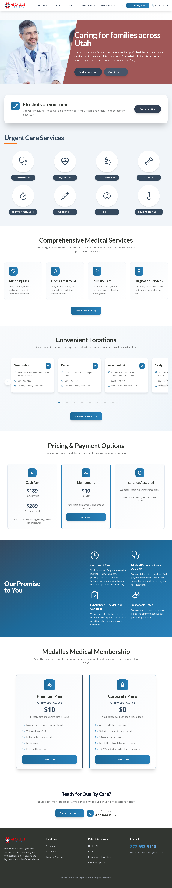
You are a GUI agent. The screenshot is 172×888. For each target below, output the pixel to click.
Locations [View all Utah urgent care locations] (51, 851)
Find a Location (88, 72)
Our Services (115, 72)
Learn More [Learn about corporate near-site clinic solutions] (123, 759)
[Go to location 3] (74, 402)
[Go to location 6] (97, 402)
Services (43, 5)
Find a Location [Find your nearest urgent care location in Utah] (69, 813)
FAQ (122, 5)
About (73, 5)
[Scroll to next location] (164, 382)
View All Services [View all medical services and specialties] (86, 310)
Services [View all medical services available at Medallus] (50, 846)
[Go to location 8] (112, 402)
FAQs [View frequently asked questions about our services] (90, 851)
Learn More (86, 517)
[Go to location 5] (90, 402)
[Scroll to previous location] (7, 382)
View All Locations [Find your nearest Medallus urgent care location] (86, 416)
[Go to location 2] (67, 402)
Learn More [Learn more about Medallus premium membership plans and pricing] (49, 759)
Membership (89, 5)
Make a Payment (138, 5)
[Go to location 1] (59, 402)
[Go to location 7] (105, 402)
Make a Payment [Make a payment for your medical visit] (54, 856)
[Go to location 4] (82, 402)
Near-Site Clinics (108, 5)
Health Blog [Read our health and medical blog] (94, 846)
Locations (58, 5)
